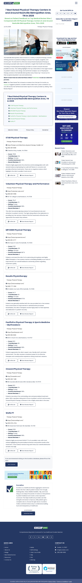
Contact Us (8, 560)
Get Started (11, 464)
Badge (6, 552)
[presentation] (67, 30)
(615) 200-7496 (11, 379)
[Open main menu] (76, 3)
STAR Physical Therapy (16, 105)
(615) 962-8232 (11, 335)
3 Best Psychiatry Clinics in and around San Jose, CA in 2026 (69, 183)
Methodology (34, 550)
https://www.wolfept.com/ (15, 420)
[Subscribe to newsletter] (76, 24)
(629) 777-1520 (11, 286)
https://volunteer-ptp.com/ (15, 191)
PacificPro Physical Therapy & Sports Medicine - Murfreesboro (28, 116)
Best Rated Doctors (10, 555)
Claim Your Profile (35, 552)
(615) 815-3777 (11, 240)
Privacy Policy (30, 130)
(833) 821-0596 (11, 194)
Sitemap (33, 560)
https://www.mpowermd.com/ (16, 237)
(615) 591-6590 (11, 148)
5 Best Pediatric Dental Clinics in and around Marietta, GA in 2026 (68, 175)
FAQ (32, 557)
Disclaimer (45, 130)
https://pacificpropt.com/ (15, 332)
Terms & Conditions (62, 581)
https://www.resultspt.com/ (15, 283)
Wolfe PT (12, 121)
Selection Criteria (13, 130)
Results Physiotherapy (16, 113)
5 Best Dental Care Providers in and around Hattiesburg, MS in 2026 (68, 162)
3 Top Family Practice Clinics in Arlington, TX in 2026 (69, 169)
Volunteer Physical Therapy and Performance (23, 108)
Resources (8, 557)
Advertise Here (28, 513)
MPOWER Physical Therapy (18, 111)
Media (32, 547)
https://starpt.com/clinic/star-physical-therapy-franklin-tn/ (25, 145)
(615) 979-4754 (12, 423)
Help (32, 555)
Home (6, 547)
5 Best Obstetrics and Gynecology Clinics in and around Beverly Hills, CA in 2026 (69, 153)
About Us (7, 550)
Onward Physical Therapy (17, 119)
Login (70, 581)
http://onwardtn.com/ (14, 376)
